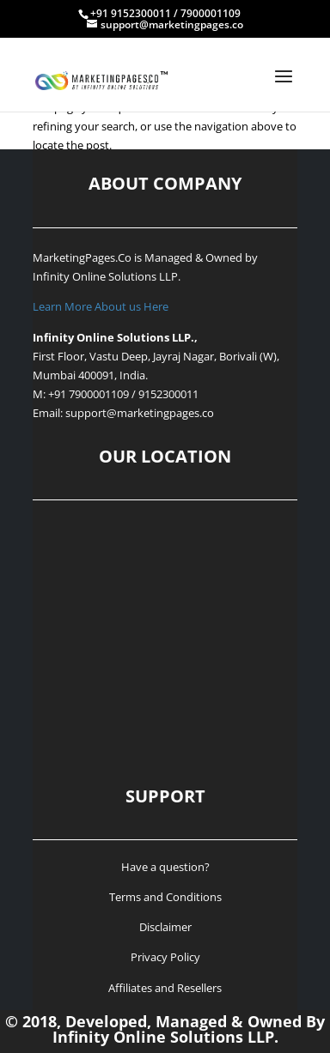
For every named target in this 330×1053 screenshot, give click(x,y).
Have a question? (165, 866)
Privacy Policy (165, 957)
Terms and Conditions (165, 897)
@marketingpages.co (160, 413)
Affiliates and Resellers (165, 988)
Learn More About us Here (100, 306)
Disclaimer (165, 927)
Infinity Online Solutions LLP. (106, 276)
